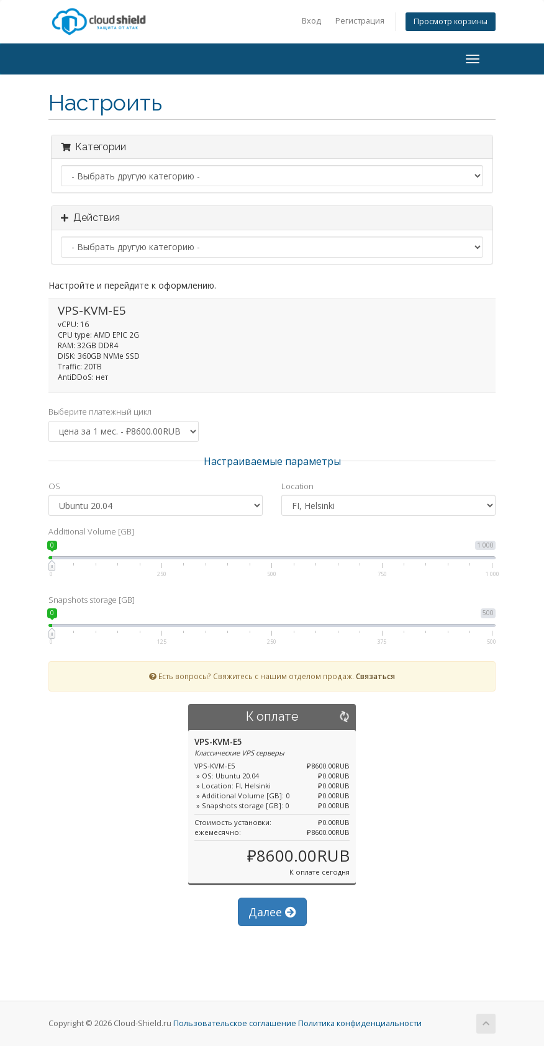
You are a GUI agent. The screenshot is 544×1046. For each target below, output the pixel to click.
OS (54, 486)
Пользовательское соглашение (234, 1023)
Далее (272, 911)
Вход (311, 21)
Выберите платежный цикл (100, 411)
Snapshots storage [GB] (91, 599)
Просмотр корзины (450, 21)
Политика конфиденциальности (360, 1023)
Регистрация (359, 21)
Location (297, 486)
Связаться (375, 676)
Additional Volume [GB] (91, 531)
